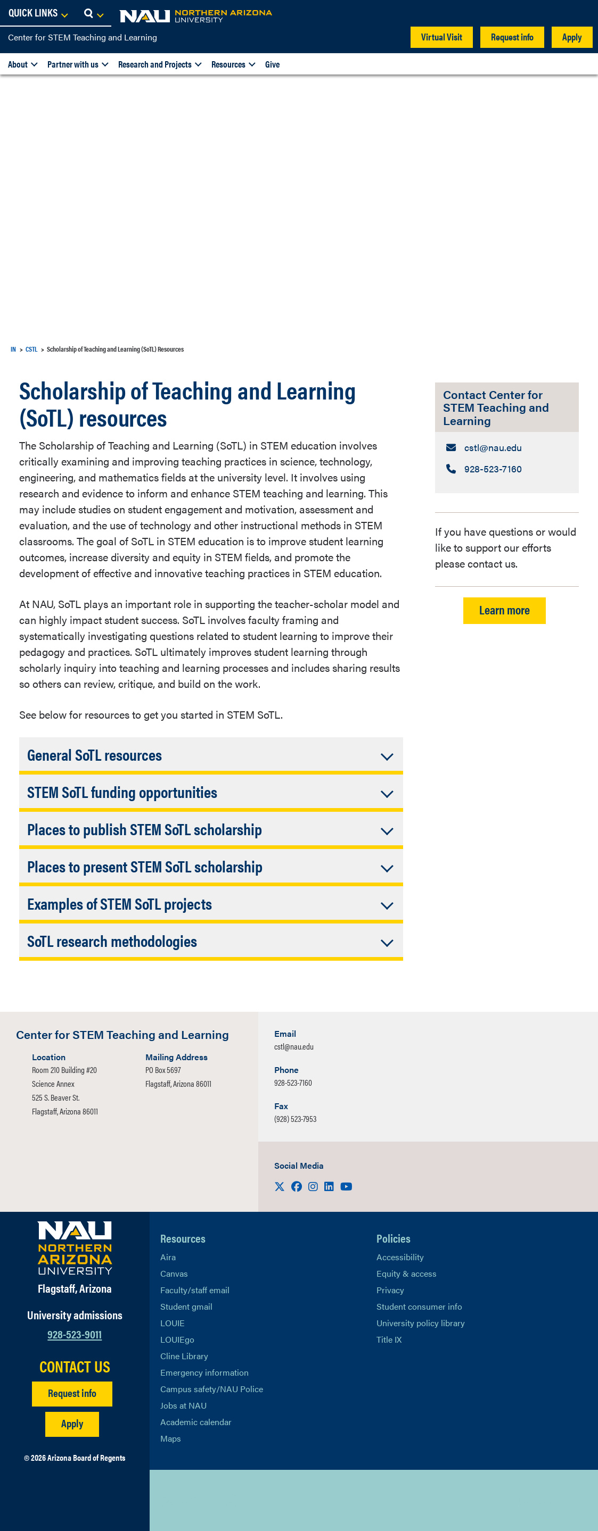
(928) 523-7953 (295, 1118)
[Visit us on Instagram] (314, 1186)
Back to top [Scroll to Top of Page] (537, 1500)
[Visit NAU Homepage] (74, 1248)
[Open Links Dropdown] (524, 13)
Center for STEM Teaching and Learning (82, 37)
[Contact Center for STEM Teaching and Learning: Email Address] (507, 448)
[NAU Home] (85, 16)
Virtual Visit (441, 36)
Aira (168, 1257)
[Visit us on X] (280, 1186)
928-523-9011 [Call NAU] (74, 1333)
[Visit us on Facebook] (297, 1186)
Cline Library (184, 1356)
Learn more (504, 612)
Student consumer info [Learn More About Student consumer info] (419, 1306)
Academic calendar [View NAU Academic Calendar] (196, 1422)
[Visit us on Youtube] (346, 1186)
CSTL (31, 349)
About (18, 63)
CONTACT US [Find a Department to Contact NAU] (74, 1366)
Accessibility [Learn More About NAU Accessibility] (400, 1257)
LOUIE (172, 1323)
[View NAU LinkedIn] (211, 1500)
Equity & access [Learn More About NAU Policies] (406, 1273)
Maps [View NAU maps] (170, 1438)
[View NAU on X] (168, 1500)
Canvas (174, 1273)
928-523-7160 (293, 1082)
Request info (512, 36)
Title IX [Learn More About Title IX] (389, 1339)
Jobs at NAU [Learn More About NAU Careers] (183, 1405)
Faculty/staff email (195, 1290)
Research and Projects (155, 63)
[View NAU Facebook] (189, 1500)
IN (13, 349)
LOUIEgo (177, 1339)
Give (272, 63)
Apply (572, 36)
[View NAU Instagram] (232, 1500)
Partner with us (73, 63)
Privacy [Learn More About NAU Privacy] (390, 1290)
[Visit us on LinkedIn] (330, 1186)
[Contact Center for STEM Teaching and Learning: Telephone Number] (507, 471)
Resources (228, 63)
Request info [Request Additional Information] (72, 1392)
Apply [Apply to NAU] (72, 1422)
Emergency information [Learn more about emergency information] (204, 1372)
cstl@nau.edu (294, 1046)
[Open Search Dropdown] (580, 13)
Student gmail (186, 1306)
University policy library (420, 1323)
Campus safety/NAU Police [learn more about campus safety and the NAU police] (211, 1389)
